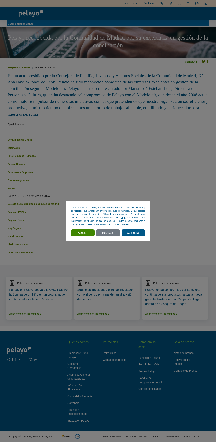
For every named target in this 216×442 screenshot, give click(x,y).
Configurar (133, 232)
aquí (123, 217)
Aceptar (82, 232)
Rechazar (108, 232)
